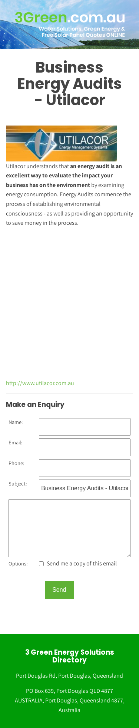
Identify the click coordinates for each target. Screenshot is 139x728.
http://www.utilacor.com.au (40, 383)
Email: (15, 442)
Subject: (18, 483)
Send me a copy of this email (78, 563)
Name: (16, 421)
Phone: (16, 463)
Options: (18, 563)
